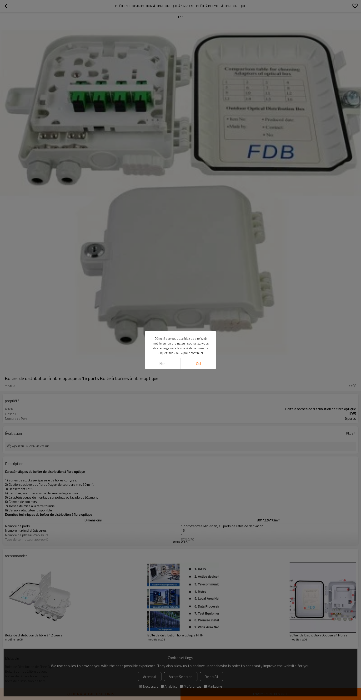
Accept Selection (180, 676)
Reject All (211, 676)
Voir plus (180, 542)
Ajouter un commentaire (30, 446)
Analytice (169, 686)
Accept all (149, 676)
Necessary (148, 686)
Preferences (190, 686)
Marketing (213, 686)
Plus (349, 433)
